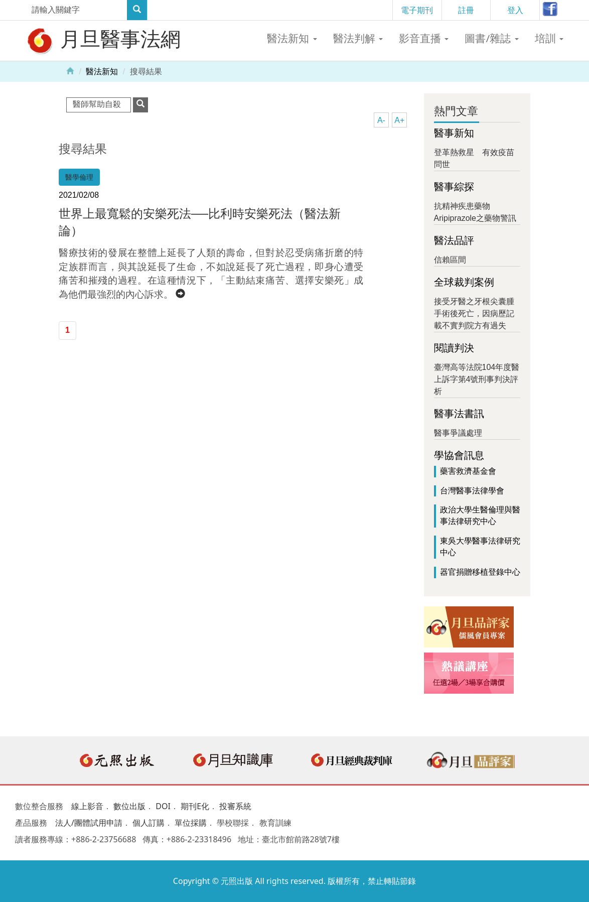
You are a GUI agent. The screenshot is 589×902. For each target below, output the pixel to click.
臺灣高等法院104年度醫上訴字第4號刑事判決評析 (477, 379)
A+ (399, 120)
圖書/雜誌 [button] (491, 38)
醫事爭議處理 (458, 433)
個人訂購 (148, 822)
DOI (163, 806)
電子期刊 (417, 10)
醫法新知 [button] (292, 38)
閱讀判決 (454, 347)
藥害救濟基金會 (468, 471)
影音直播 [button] (424, 38)
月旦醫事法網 (103, 40)
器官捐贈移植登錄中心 (480, 572)
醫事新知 (454, 133)
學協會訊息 (459, 455)
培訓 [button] (549, 38)
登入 (515, 10)
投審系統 (235, 806)
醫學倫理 (79, 177)
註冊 (466, 10)
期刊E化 (195, 806)
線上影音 (87, 806)
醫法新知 (102, 71)
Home (70, 70)
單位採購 (191, 822)
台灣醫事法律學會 (472, 490)
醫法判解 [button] (358, 38)
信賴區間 (450, 259)
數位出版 (129, 806)
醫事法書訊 (459, 413)
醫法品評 (454, 240)
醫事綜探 (454, 186)
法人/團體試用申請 (88, 822)
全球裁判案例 (464, 282)
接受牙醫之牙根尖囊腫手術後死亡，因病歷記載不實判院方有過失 (474, 313)
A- (381, 120)
